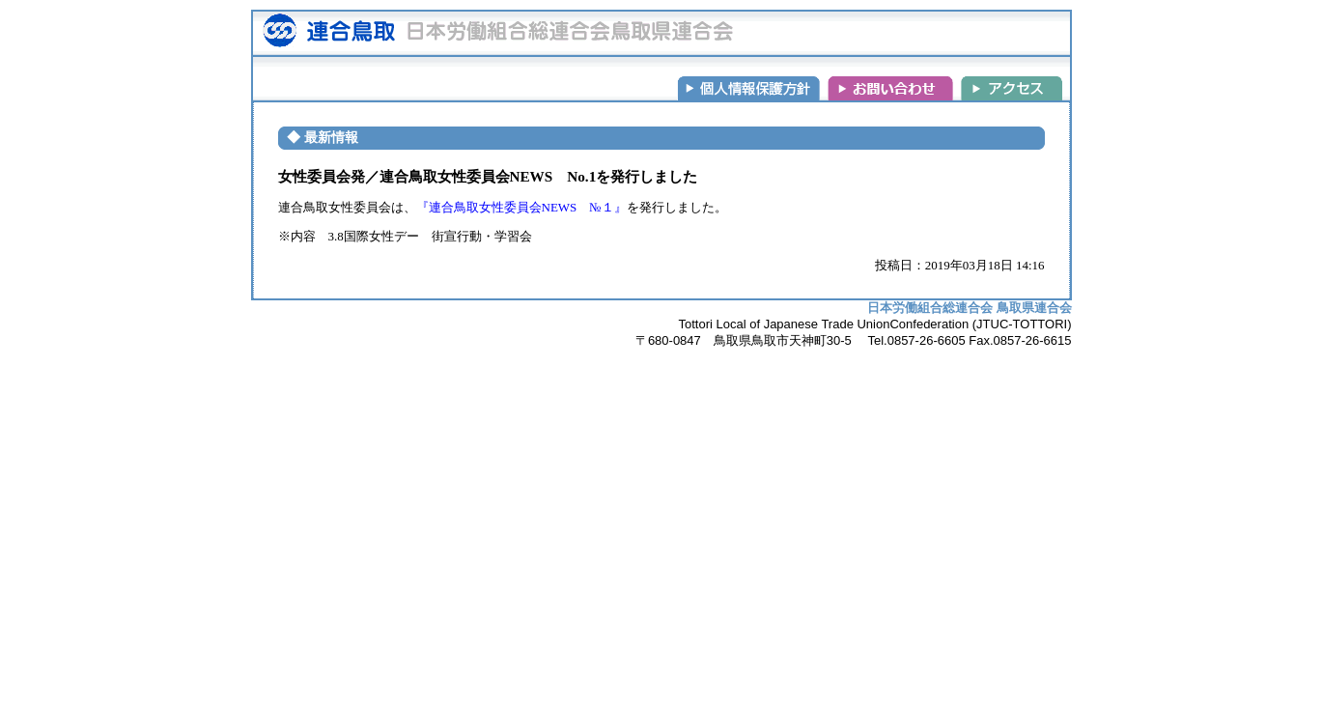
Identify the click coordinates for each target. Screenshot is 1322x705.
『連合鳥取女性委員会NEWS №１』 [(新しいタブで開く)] (521, 207)
